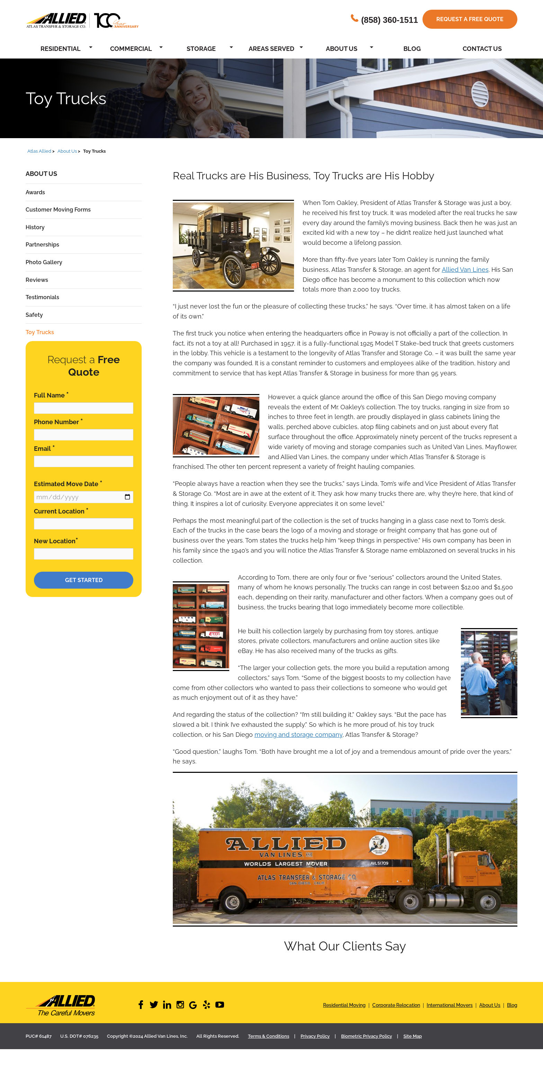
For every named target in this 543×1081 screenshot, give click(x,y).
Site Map (412, 1036)
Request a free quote (470, 19)
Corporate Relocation (396, 1005)
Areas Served (271, 48)
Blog (412, 48)
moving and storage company (298, 734)
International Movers (450, 1005)
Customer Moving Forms (58, 209)
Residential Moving (344, 1005)
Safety (34, 315)
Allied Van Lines (465, 269)
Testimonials (42, 297)
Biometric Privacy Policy (366, 1036)
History (35, 227)
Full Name (51, 395)
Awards (35, 192)
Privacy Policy (315, 1036)
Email (44, 448)
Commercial (131, 48)
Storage (201, 48)
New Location (56, 540)
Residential (61, 48)
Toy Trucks (40, 332)
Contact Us (482, 48)
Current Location (61, 511)
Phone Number (58, 421)
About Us (341, 48)
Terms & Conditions (268, 1036)
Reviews (37, 280)
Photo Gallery (44, 262)
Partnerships (42, 244)
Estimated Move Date (68, 483)
